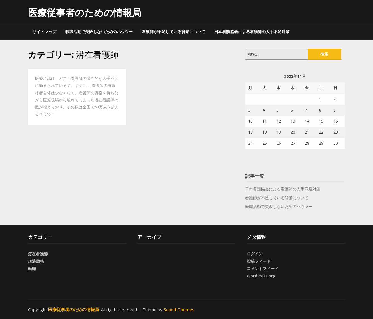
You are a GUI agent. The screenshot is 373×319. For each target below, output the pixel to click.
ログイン (255, 253)
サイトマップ (44, 31)
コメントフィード (262, 268)
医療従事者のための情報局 (84, 12)
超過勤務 (36, 261)
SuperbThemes (179, 309)
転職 (32, 268)
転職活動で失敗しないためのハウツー (99, 31)
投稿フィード (259, 261)
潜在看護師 (38, 253)
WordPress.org (261, 276)
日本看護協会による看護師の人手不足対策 (252, 31)
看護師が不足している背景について (173, 31)
